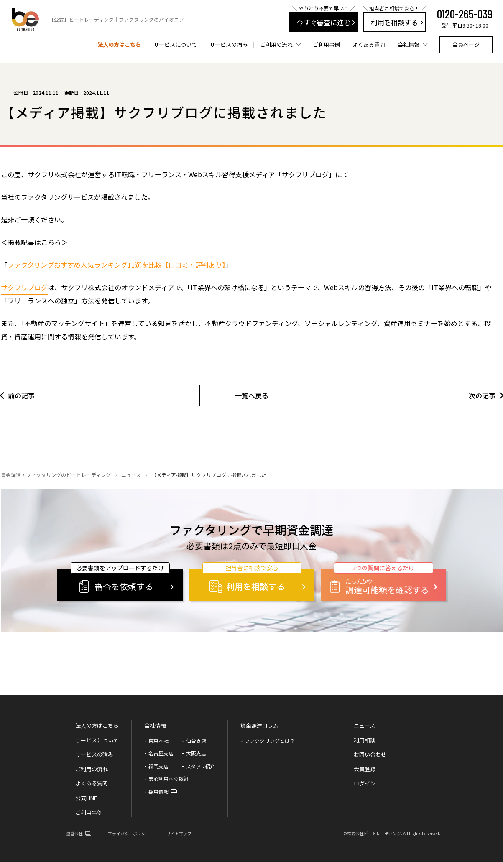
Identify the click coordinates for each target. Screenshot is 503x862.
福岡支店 (158, 766)
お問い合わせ (370, 754)
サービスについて (175, 44)
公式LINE (86, 798)
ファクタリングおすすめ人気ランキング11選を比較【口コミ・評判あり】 (116, 265)
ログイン (364, 783)
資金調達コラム (259, 725)
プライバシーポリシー (129, 833)
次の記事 (482, 395)
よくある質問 (368, 44)
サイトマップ (178, 833)
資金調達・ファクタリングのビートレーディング (56, 474)
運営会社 (74, 833)
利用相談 (364, 740)
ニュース (131, 474)
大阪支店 (196, 753)
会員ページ (466, 44)
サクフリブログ (24, 287)
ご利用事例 (326, 44)
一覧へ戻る (251, 395)
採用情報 (158, 791)
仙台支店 (196, 740)
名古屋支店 (161, 753)
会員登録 (364, 769)
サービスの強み (228, 44)
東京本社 (158, 740)
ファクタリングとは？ (270, 740)
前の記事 (21, 395)
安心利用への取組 (168, 778)
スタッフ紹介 (200, 766)
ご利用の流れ (91, 769)
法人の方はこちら (119, 44)
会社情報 (155, 725)
